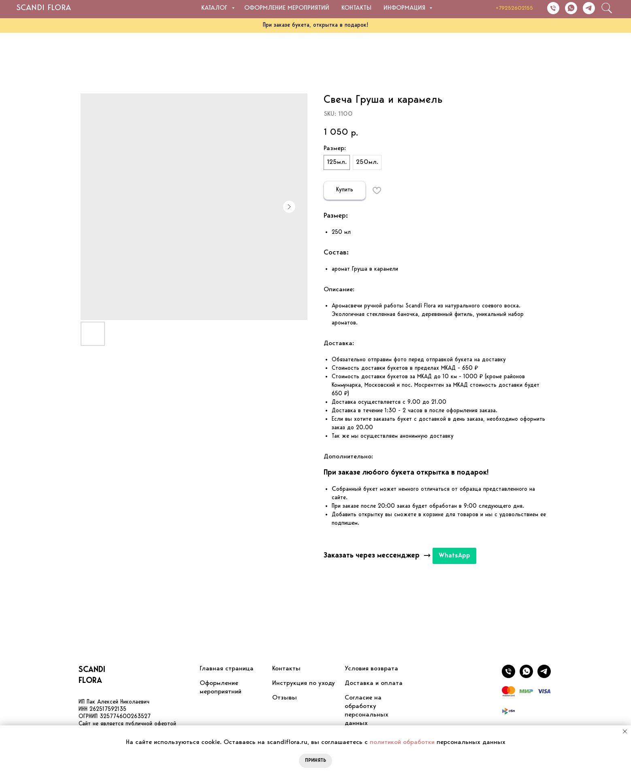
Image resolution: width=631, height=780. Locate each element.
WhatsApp (454, 556)
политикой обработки (402, 742)
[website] (607, 8)
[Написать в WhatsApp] (571, 8)
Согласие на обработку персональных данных (366, 711)
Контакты (356, 8)
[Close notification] (625, 731)
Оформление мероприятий (286, 8)
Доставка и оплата (374, 683)
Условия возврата (371, 669)
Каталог (215, 8)
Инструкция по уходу (303, 683)
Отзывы (284, 698)
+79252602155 (514, 8)
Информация (405, 8)
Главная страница (227, 669)
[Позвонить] (553, 8)
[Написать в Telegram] (589, 8)
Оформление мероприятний (220, 687)
